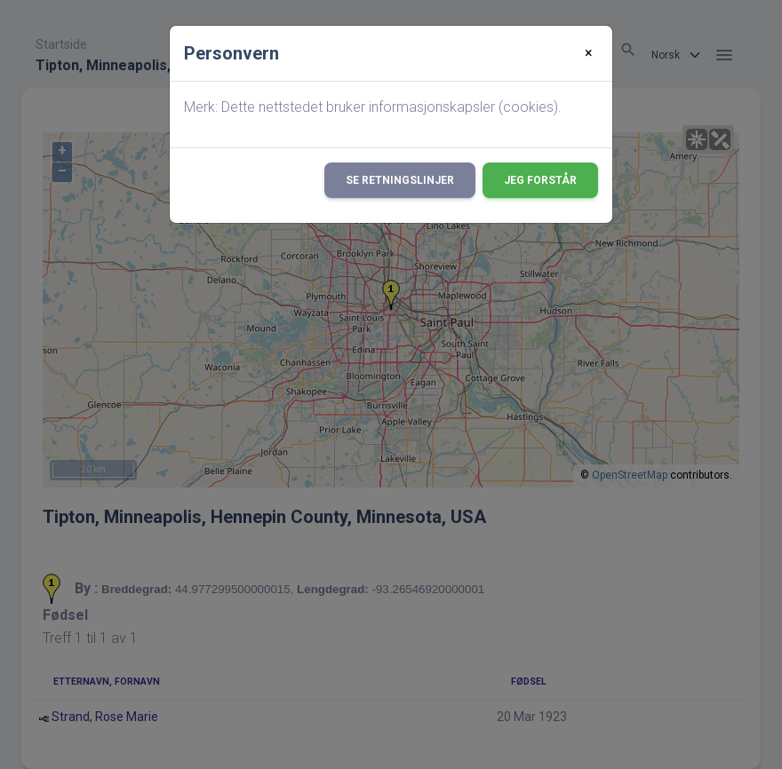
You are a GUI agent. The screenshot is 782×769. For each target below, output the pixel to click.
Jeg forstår (540, 180)
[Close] (588, 53)
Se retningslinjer (400, 180)
